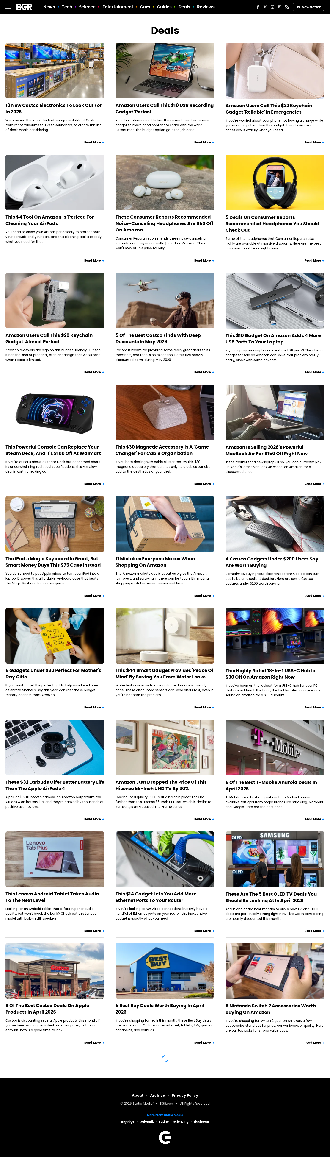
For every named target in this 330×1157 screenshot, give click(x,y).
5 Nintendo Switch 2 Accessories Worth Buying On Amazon (271, 1009)
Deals (184, 6)
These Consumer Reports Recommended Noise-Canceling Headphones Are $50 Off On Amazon (164, 223)
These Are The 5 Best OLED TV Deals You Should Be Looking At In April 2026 (271, 897)
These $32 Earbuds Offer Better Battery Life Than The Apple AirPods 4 (55, 785)
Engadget (128, 1122)
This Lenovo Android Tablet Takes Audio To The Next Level (52, 897)
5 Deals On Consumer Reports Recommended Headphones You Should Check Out (272, 223)
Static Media (143, 1104)
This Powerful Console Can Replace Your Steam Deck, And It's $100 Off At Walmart (53, 450)
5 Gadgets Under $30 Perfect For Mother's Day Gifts (53, 673)
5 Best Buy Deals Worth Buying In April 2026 (160, 1009)
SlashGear (201, 1122)
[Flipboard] (280, 7)
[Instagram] (272, 7)
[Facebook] (258, 7)
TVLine (164, 1122)
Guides (164, 6)
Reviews (206, 6)
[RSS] (287, 7)
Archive (157, 1095)
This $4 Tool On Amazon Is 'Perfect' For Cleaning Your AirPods (50, 220)
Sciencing (181, 1122)
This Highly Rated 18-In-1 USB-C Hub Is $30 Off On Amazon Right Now (270, 674)
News (49, 6)
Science (87, 6)
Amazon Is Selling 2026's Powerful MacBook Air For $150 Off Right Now (267, 450)
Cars (145, 6)
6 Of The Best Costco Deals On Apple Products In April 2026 (47, 1009)
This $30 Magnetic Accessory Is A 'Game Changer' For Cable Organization (162, 450)
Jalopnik (147, 1122)
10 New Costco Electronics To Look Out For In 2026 (54, 108)
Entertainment (117, 6)
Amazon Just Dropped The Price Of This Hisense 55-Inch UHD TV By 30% (161, 785)
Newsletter (309, 7)
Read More (92, 142)
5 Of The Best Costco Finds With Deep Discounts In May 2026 (158, 338)
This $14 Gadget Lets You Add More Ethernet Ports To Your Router (156, 897)
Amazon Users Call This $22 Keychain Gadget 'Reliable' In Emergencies (269, 109)
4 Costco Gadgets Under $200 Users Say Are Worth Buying (272, 562)
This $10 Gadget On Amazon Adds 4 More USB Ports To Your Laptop (273, 338)
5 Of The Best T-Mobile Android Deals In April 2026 (271, 785)
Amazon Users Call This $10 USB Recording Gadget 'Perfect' (165, 108)
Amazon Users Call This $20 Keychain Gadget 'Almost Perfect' (49, 338)
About (137, 1095)
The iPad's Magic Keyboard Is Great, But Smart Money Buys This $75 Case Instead (53, 562)
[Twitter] (265, 7)
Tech (67, 6)
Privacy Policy (185, 1095)
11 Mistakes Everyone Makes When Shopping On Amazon (155, 562)
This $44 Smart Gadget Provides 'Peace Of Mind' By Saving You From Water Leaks (164, 673)
